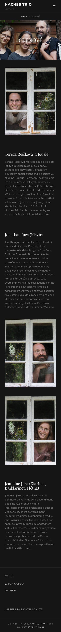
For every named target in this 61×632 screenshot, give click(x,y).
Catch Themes (35, 627)
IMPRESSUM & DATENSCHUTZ (24, 609)
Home (24, 16)
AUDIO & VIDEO (14, 584)
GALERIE (10, 590)
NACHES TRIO (18, 4)
